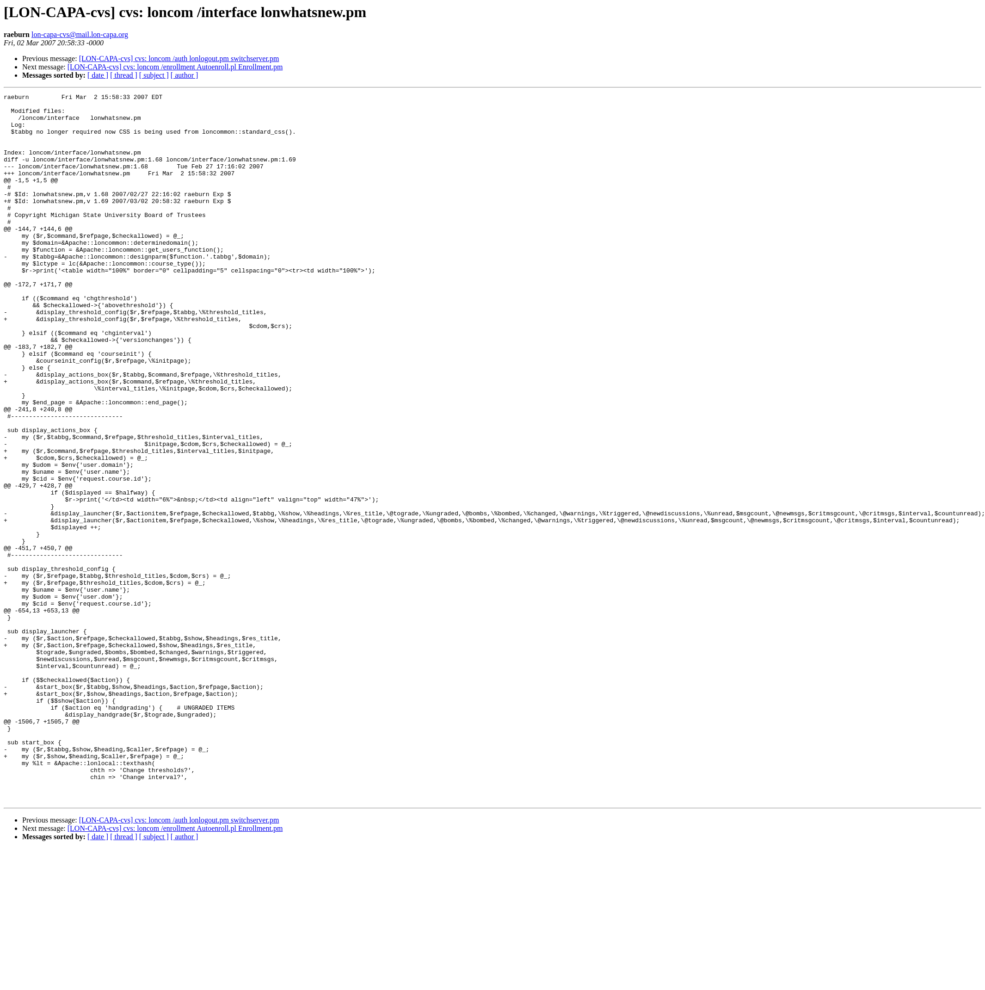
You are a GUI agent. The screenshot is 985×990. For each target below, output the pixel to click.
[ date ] (97, 75)
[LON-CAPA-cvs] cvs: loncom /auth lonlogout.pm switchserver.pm (179, 58)
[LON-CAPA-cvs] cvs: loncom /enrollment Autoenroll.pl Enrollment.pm (175, 67)
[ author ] (184, 75)
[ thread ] (123, 75)
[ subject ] (154, 75)
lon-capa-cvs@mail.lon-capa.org (79, 34)
